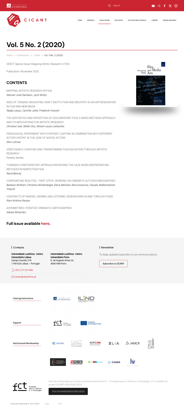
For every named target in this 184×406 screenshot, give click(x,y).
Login (47, 403)
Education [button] (119, 20)
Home (80, 20)
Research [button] (90, 20)
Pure (60, 403)
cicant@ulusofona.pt (25, 276)
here (45, 223)
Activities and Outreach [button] (137, 20)
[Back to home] (26, 20)
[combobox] (127, 5)
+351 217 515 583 (22, 270)
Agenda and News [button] (169, 20)
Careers (154, 20)
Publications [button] (104, 20)
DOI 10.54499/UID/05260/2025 (68, 391)
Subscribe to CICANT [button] (113, 263)
